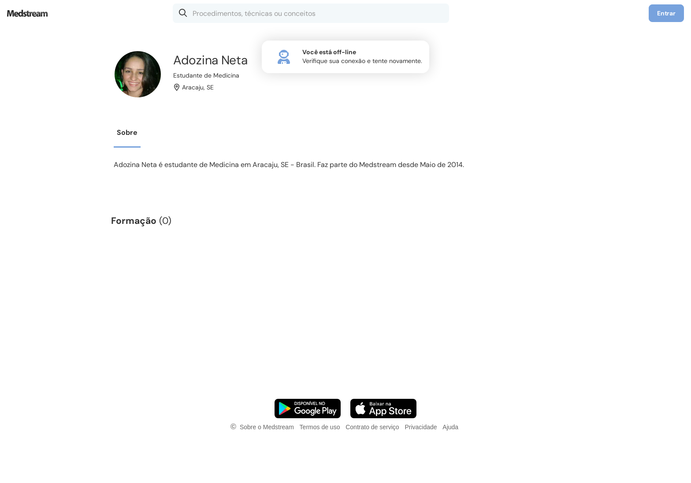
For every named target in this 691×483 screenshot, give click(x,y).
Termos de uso (320, 427)
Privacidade (421, 427)
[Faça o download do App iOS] (383, 408)
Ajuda (450, 427)
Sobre (127, 132)
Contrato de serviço (372, 427)
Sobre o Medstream (267, 427)
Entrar (666, 13)
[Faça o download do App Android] (307, 408)
